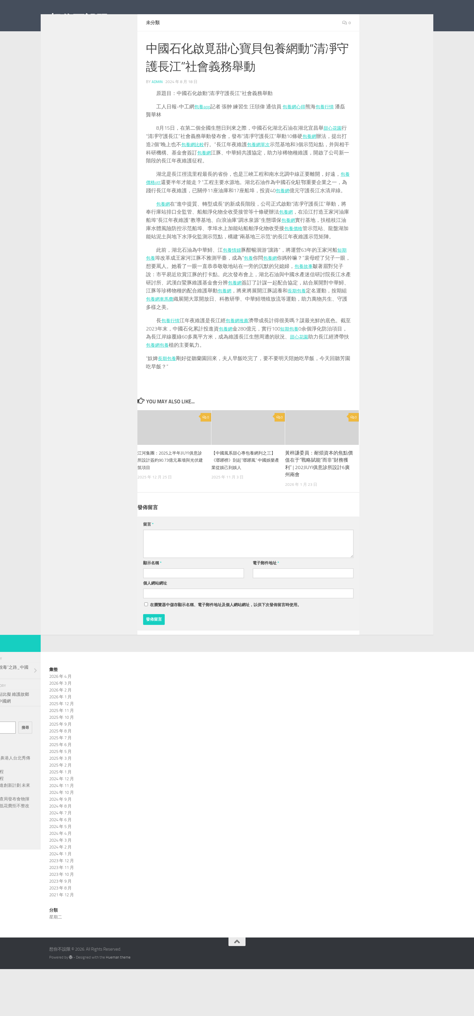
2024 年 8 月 (60, 831)
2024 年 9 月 (60, 824)
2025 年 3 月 (60, 783)
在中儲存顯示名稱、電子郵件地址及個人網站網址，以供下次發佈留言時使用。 (225, 630)
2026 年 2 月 (60, 715)
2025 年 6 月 (60, 770)
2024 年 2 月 (60, 872)
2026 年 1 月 (60, 722)
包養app (203, 132)
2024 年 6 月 (60, 845)
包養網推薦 (241, 346)
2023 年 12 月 (61, 886)
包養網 (310, 162)
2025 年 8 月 (60, 756)
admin (157, 107)
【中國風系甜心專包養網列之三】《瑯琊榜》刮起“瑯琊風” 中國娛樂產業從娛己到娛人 (245, 486)
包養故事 (315, 292)
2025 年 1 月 (60, 797)
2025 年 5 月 (60, 777)
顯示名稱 (152, 588)
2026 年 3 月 (60, 708)
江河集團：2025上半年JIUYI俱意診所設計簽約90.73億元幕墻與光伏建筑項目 (170, 486)
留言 (148, 550)
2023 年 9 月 (60, 906)
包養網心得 (297, 132)
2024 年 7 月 (60, 838)
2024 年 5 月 (60, 852)
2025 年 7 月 (60, 763)
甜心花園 (333, 153)
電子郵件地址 (266, 588)
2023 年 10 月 (61, 900)
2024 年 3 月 (60, 865)
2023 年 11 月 (61, 893)
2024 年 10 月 (61, 818)
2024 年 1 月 (60, 879)
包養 (250, 283)
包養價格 (294, 254)
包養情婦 (233, 275)
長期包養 (310, 316)
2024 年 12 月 (61, 804)
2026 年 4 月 (60, 702)
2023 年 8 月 (60, 913)
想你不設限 (78, 20)
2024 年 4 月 (60, 859)
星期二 (55, 942)
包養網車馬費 (171, 324)
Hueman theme (118, 983)
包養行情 (330, 132)
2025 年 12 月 (61, 729)
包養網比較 (194, 170)
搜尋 (25, 753)
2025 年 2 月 (60, 790)
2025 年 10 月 (61, 743)
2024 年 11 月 (61, 811)
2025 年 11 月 (61, 736)
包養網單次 (262, 170)
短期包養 (297, 354)
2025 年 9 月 (60, 749)
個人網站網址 (155, 608)
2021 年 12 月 (61, 920)
